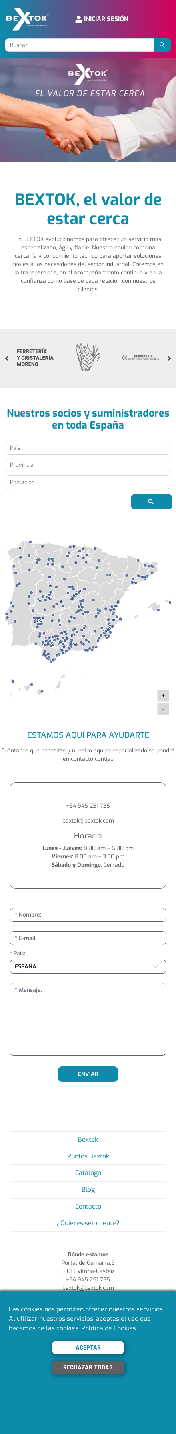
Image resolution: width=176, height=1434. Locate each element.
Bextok (88, 1139)
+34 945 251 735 (88, 806)
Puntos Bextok (88, 1156)
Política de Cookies (108, 1328)
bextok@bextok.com (88, 821)
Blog (88, 1189)
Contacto (88, 1206)
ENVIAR (88, 1074)
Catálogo (88, 1173)
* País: (17, 953)
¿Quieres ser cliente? (88, 1223)
